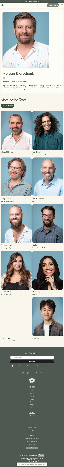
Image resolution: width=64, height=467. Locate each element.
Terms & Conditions (32, 441)
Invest (32, 416)
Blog (32, 408)
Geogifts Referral (32, 425)
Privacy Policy (32, 444)
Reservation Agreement (32, 438)
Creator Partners (32, 428)
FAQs (32, 405)
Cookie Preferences (32, 448)
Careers (32, 422)
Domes (32, 393)
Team (32, 402)
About (32, 399)
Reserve (32, 419)
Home (32, 390)
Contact (32, 431)
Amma (32, 396)
